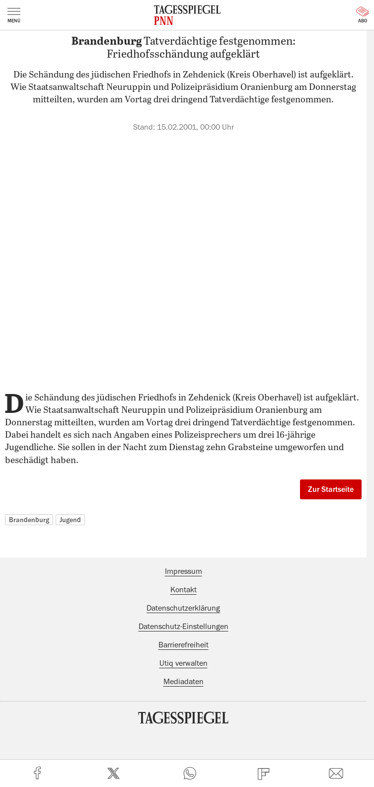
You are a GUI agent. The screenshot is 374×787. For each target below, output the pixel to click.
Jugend (70, 519)
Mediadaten (183, 682)
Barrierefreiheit (183, 645)
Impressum (183, 571)
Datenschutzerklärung (183, 608)
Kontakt (183, 590)
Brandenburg (29, 519)
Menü (13, 15)
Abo (362, 14)
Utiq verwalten (183, 663)
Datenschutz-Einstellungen (183, 626)
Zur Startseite (331, 489)
